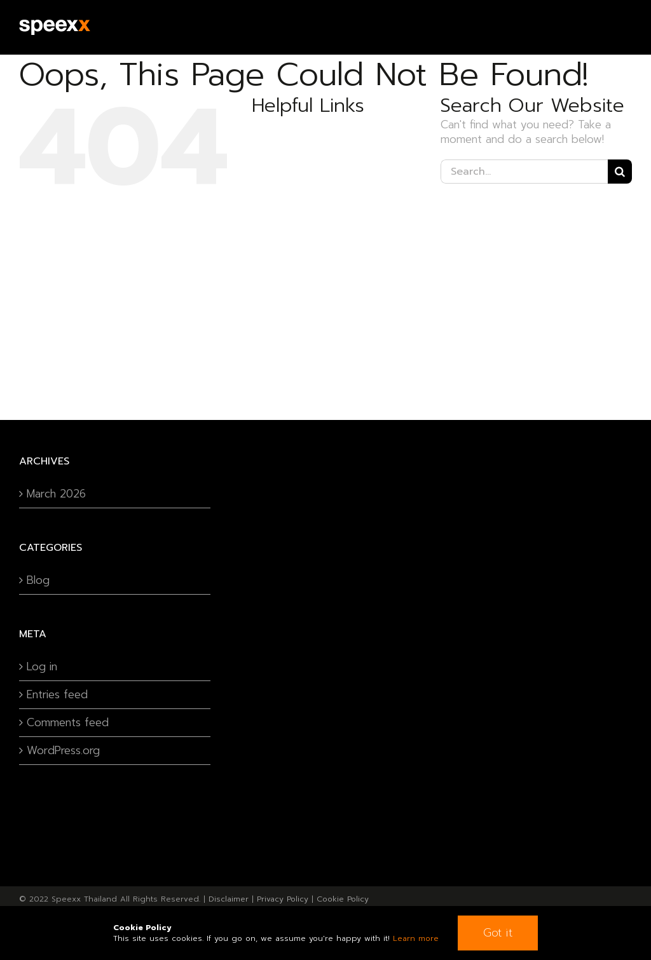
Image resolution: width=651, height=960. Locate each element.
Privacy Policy (282, 899)
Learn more (416, 938)
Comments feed (68, 722)
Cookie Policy (343, 899)
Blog (38, 580)
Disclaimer (229, 899)
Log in (42, 666)
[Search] (620, 171)
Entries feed (57, 694)
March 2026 (56, 494)
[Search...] (524, 171)
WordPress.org (63, 750)
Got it (497, 933)
